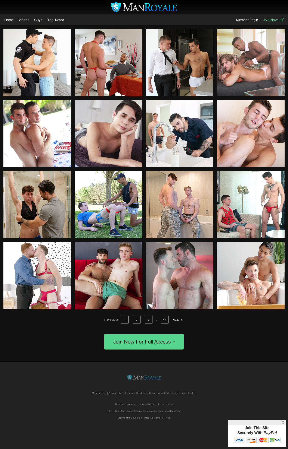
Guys (38, 20)
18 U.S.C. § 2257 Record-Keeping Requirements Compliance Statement (144, 411)
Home (9, 20)
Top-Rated (55, 20)
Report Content (188, 393)
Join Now (273, 20)
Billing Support (157, 393)
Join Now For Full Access (144, 342)
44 (164, 319)
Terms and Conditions (136, 393)
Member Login (247, 20)
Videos (24, 20)
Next (177, 319)
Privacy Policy (115, 393)
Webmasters (173, 393)
